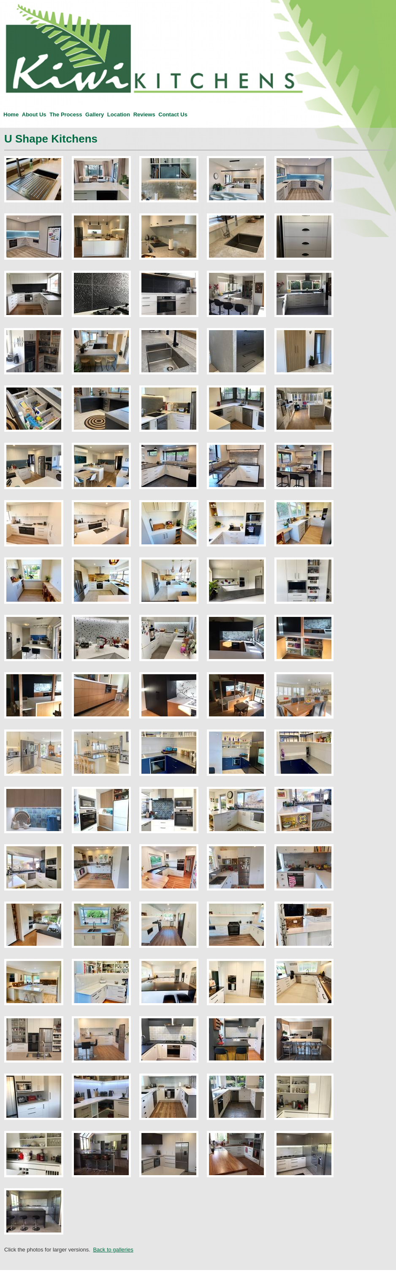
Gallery (94, 114)
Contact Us (172, 114)
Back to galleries (113, 1249)
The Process (65, 114)
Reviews (144, 114)
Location (118, 114)
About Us (34, 114)
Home (11, 114)
